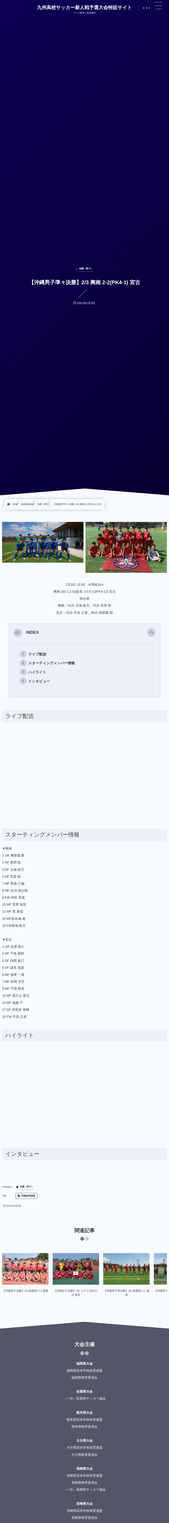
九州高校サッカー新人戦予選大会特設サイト (84, 7)
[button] (151, 632)
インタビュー (39, 681)
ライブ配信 (37, 654)
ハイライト (37, 672)
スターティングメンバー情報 (51, 663)
